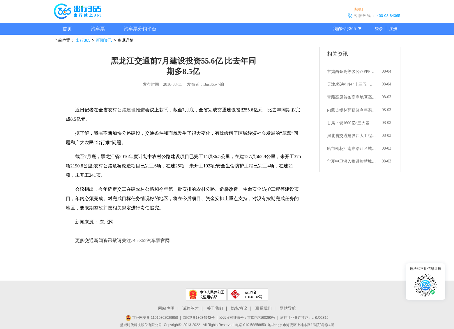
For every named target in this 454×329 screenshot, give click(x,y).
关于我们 (215, 308)
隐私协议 (239, 308)
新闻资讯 (104, 40)
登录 (379, 28)
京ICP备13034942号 (199, 318)
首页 (67, 28)
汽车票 (98, 28)
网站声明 (166, 308)
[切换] (358, 9)
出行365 (83, 40)
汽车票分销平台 (140, 28)
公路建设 (126, 109)
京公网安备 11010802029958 (152, 318)
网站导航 (288, 308)
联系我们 (263, 308)
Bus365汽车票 (146, 240)
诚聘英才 (190, 308)
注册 (393, 28)
